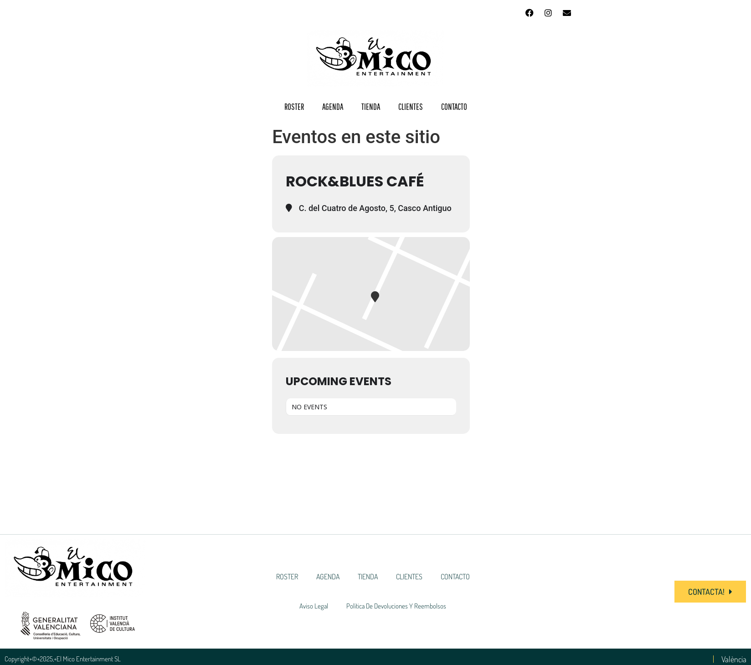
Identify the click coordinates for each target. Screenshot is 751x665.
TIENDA (370, 107)
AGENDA (332, 107)
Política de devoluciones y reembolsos (396, 606)
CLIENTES (410, 107)
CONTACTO (454, 107)
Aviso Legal (313, 606)
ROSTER (294, 107)
